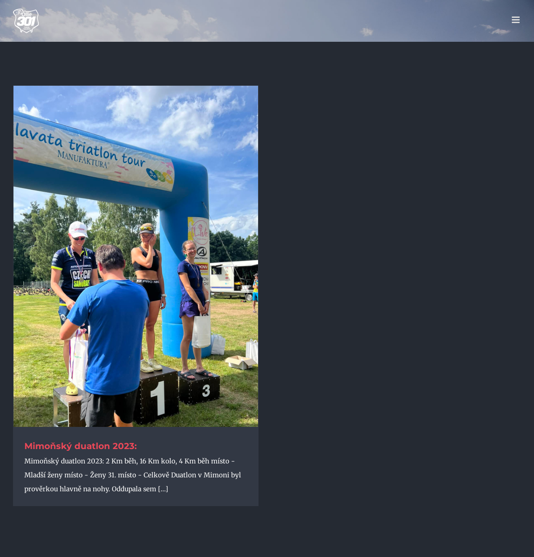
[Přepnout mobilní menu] (516, 19)
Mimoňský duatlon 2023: (80, 446)
